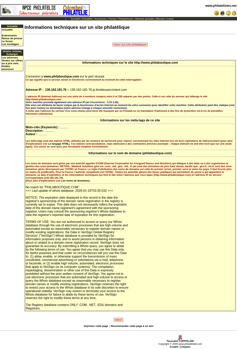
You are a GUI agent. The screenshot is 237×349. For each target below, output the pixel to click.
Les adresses (10, 57)
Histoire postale (144, 18)
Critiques (185, 346)
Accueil (75, 18)
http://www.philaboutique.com (156, 62)
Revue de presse (12, 38)
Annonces (100, 18)
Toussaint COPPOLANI (180, 339)
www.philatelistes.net (220, 5)
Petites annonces (8, 68)
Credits (174, 346)
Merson (160, 18)
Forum (112, 18)
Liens (170, 18)
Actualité (87, 18)
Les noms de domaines (75, 180)
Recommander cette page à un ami (132, 326)
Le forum (7, 41)
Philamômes (125, 18)
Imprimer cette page (96, 326)
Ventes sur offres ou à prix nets (12, 62)
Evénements (9, 35)
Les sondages (10, 44)
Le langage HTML (58, 143)
